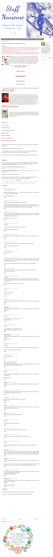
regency (23, 183)
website (9, 105)
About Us (7, 39)
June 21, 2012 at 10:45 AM (13, 419)
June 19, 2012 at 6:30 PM (11, 382)
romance (29, 183)
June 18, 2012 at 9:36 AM (13, 223)
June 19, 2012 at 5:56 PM (13, 370)
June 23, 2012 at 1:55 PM (13, 478)
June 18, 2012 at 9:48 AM (13, 241)
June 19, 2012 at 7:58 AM (13, 324)
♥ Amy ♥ (12, 39)
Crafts (17, 39)
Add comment (4, 489)
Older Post (36, 519)
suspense (32, 183)
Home (3, 39)
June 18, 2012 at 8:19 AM (13, 188)
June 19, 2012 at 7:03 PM (14, 390)
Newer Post (4, 519)
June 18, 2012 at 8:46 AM (13, 200)
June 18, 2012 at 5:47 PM (10, 268)
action (5, 181)
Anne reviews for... (31, 39)
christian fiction (22, 181)
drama (26, 181)
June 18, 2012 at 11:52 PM (13, 288)
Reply (5, 197)
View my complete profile (45, 54)
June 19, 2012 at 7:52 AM (13, 307)
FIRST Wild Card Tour (19, 56)
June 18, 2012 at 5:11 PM (12, 257)
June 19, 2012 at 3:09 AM (13, 299)
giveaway (3, 183)
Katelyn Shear (6, 188)
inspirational (19, 183)
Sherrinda (6, 257)
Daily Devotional (23, 39)
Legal (42, 39)
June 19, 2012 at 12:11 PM (13, 343)
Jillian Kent (20, 71)
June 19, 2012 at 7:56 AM (13, 314)
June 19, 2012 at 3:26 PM (13, 354)
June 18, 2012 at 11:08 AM (13, 250)
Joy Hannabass (6, 397)
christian (17, 181)
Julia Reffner (6, 299)
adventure (8, 181)
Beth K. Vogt (6, 354)
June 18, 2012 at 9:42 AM (13, 234)
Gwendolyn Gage (7, 390)
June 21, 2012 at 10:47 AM (13, 428)
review (26, 183)
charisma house (13, 181)
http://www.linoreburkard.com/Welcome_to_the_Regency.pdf (16, 167)
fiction (29, 181)
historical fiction (11, 183)
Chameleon (20, 81)
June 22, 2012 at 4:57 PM (12, 458)
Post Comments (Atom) (10, 521)
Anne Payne (6, 200)
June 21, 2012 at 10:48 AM (13, 434)
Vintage (37, 39)
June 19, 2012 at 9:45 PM (14, 397)
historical (6, 183)
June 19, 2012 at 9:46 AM (15, 334)
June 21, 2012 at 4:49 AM (11, 405)
